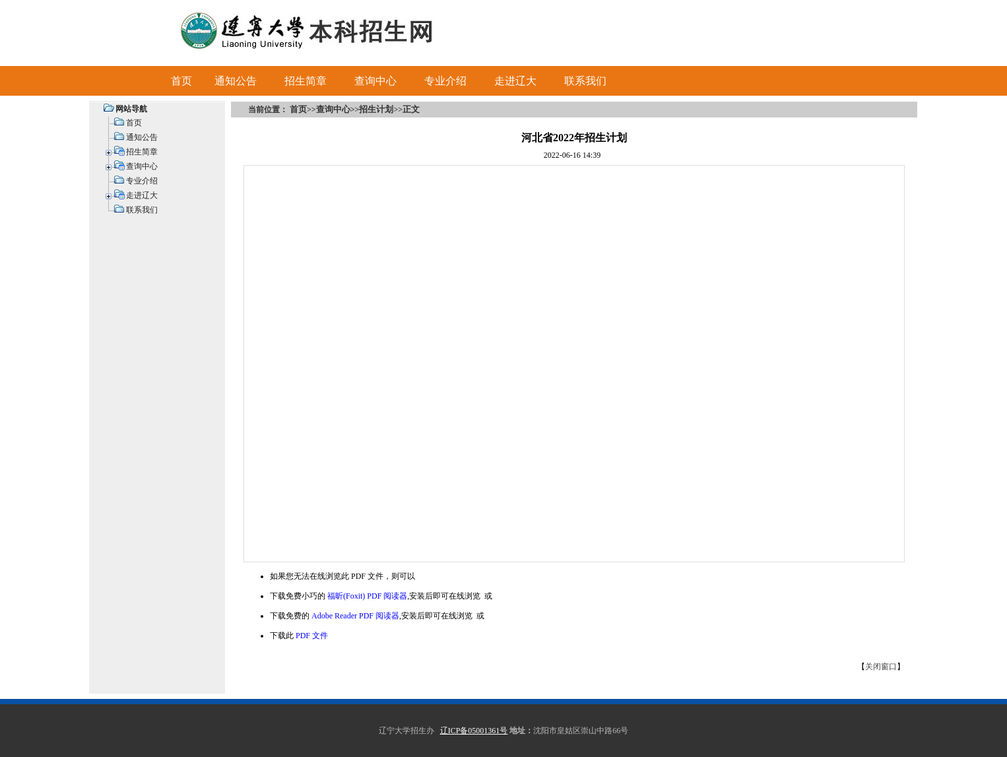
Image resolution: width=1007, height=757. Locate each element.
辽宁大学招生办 (406, 730)
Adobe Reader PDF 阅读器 (355, 615)
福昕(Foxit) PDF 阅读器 (367, 596)
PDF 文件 (312, 635)
